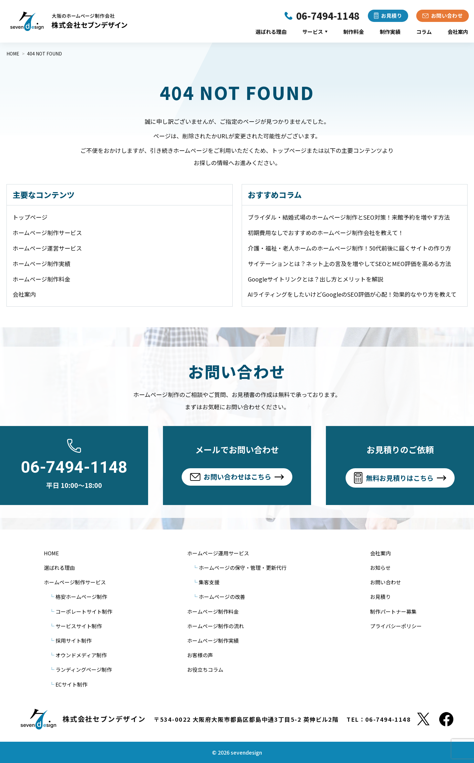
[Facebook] (446, 719)
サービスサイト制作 (78, 626)
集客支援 (209, 582)
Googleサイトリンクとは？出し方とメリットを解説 (315, 279)
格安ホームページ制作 (81, 596)
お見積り (380, 596)
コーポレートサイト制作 (83, 611)
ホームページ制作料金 (41, 279)
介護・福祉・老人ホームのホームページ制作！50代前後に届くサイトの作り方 (349, 248)
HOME (51, 553)
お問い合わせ (385, 582)
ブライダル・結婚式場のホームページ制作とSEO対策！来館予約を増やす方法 (349, 217)
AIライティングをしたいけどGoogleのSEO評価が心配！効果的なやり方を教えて (352, 294)
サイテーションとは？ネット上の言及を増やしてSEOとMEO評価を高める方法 (349, 263)
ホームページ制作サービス (47, 232)
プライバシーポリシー (396, 626)
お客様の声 (200, 655)
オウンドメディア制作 (81, 655)
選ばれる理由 (271, 31)
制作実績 (390, 31)
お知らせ (380, 567)
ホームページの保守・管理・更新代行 (243, 567)
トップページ (30, 217)
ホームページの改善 (222, 596)
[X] (423, 719)
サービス (315, 31)
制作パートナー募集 (393, 611)
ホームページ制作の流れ (215, 626)
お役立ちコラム (205, 669)
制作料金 (353, 31)
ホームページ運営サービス (47, 248)
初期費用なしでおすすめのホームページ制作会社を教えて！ (326, 232)
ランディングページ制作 (83, 669)
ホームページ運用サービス (218, 553)
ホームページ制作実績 (41, 263)
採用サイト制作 (73, 640)
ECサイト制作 (71, 684)
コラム (424, 31)
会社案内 (458, 31)
